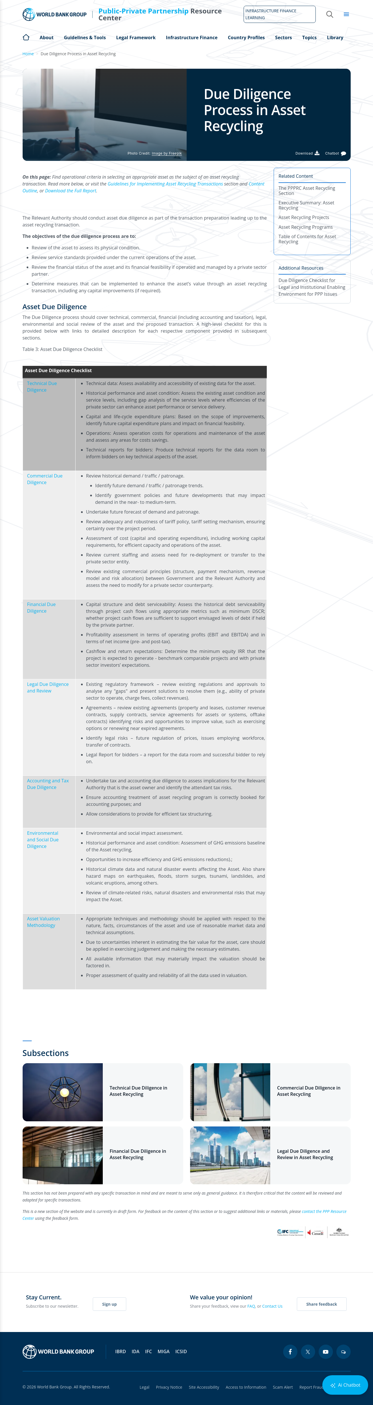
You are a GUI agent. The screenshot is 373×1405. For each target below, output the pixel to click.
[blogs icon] (343, 1352)
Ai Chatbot (345, 1385)
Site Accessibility (203, 1387)
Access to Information (245, 1387)
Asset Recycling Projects (304, 217)
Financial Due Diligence (41, 607)
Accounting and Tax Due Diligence (48, 784)
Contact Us (272, 1306)
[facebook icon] (290, 1352)
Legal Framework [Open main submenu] (136, 37)
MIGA (164, 1351)
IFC (148, 1351)
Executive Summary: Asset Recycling (306, 205)
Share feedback (321, 1304)
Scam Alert (283, 1387)
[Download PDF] (307, 153)
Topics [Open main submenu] (309, 37)
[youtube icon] (326, 1352)
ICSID (181, 1351)
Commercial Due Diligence (45, 479)
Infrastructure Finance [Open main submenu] (192, 37)
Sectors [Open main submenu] (283, 37)
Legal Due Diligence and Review (48, 687)
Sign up (109, 1304)
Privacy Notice (168, 1387)
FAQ (251, 1306)
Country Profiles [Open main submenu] (246, 37)
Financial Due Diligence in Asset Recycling (138, 1154)
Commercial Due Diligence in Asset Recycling (308, 1091)
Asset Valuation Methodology (43, 921)
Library (335, 37)
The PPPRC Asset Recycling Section (307, 190)
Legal (143, 1387)
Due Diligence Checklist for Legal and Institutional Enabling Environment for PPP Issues (312, 287)
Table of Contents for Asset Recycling (307, 239)
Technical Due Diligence (42, 386)
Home (26, 37)
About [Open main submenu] (47, 37)
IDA (135, 1351)
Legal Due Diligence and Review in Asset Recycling (305, 1154)
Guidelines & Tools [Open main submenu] (85, 37)
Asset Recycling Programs (306, 227)
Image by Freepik (167, 153)
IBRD (120, 1351)
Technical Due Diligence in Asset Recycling (138, 1091)
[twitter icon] (308, 1352)
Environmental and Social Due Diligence (43, 839)
